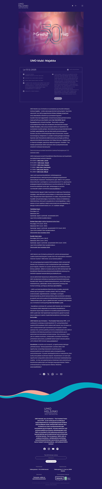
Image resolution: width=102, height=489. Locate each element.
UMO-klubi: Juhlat (42, 161)
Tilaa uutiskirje (51, 461)
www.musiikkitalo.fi (55, 189)
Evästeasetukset (65, 483)
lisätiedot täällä (34, 153)
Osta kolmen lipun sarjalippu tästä (40, 233)
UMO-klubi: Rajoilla (42, 170)
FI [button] (76, 6)
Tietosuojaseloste (55, 483)
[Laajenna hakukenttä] (79, 6)
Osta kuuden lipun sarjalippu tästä (40, 248)
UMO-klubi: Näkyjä (42, 172)
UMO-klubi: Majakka (43, 165)
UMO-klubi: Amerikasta (43, 168)
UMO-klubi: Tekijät (43, 163)
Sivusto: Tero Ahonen (51, 485)
